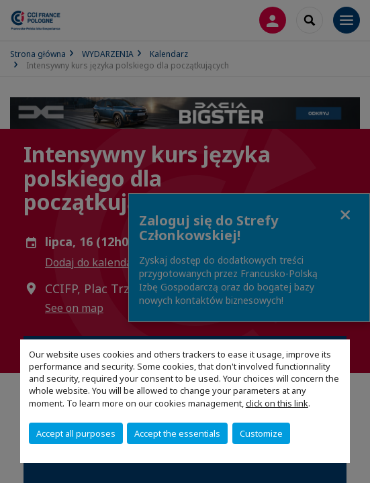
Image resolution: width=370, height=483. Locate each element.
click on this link (277, 403)
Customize (261, 433)
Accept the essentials (177, 433)
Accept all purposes (75, 433)
